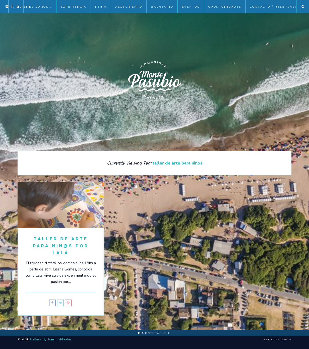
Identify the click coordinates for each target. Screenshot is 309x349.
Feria (101, 6)
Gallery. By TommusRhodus (51, 339)
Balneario (162, 6)
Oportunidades (224, 6)
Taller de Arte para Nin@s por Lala (61, 246)
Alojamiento (128, 6)
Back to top (277, 339)
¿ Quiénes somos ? (32, 6)
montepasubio (154, 333)
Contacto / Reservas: (273, 6)
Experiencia (74, 6)
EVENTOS (191, 6)
